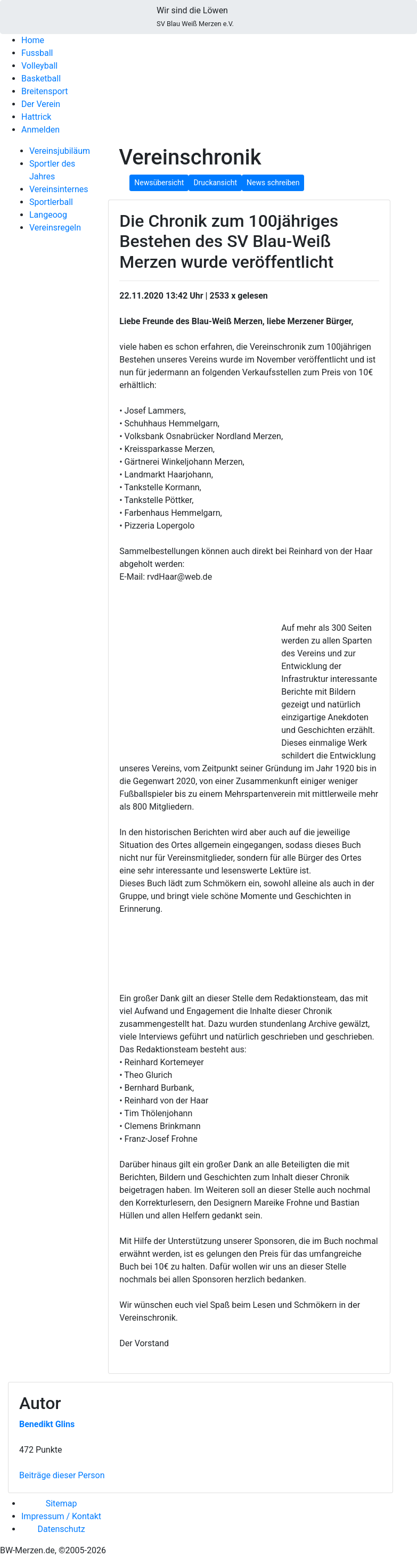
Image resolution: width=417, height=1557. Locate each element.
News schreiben (273, 182)
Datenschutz (61, 1529)
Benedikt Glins (47, 1424)
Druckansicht (215, 182)
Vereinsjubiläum (59, 151)
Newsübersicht (159, 182)
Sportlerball (51, 202)
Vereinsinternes (58, 189)
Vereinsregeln (55, 228)
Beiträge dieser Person (61, 1475)
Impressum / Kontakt (61, 1516)
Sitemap (61, 1503)
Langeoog (48, 215)
